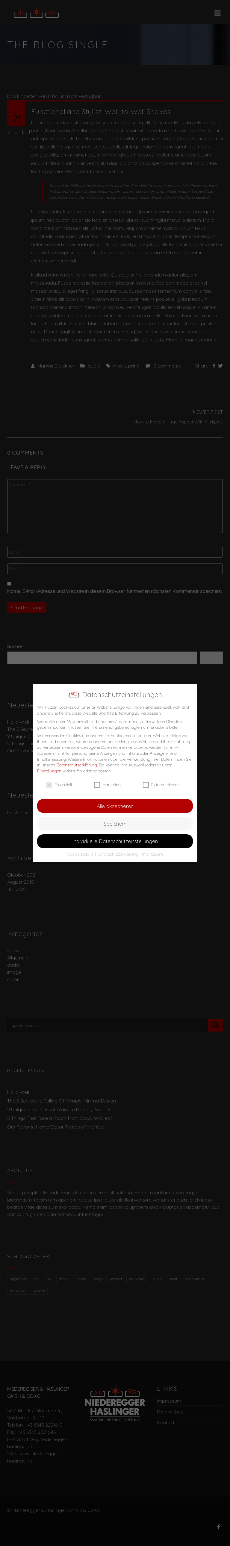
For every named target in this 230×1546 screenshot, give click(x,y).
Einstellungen (49, 771)
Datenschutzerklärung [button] (118, 854)
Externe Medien (161, 785)
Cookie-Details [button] (80, 854)
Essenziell (59, 785)
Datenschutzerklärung (77, 765)
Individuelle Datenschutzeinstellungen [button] (115, 841)
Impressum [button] (152, 854)
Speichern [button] (115, 823)
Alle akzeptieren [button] (115, 806)
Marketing (107, 785)
